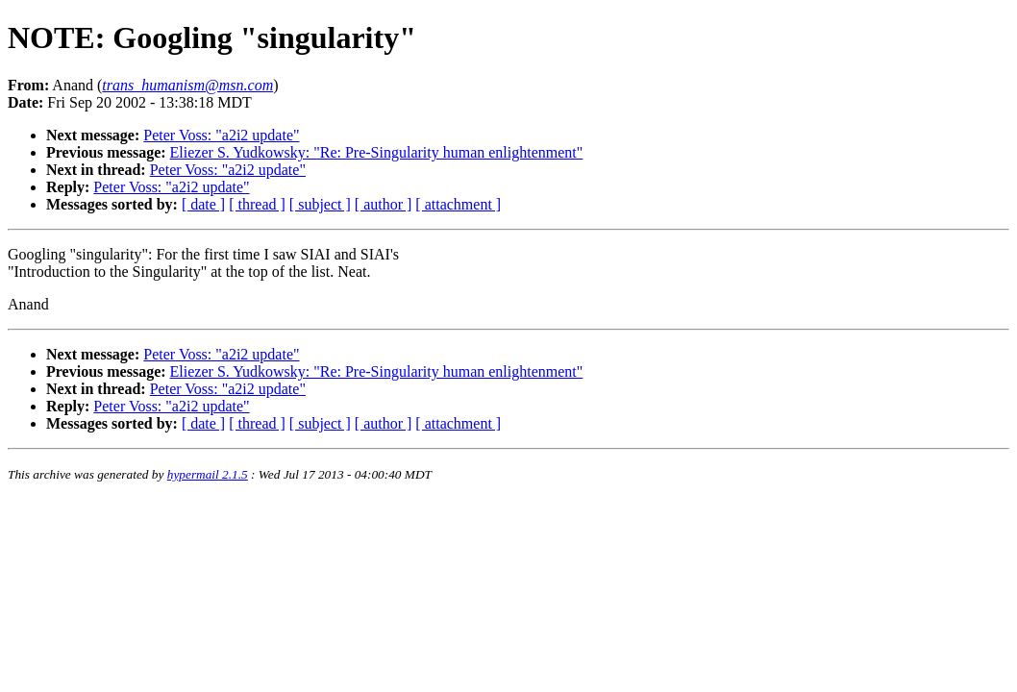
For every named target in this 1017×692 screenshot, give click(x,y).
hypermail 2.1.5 (207, 474)
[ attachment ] (458, 204)
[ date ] (203, 204)
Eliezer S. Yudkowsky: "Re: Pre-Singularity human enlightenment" (376, 152)
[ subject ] (320, 204)
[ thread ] (257, 204)
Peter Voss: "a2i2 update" (221, 135)
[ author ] (383, 204)
